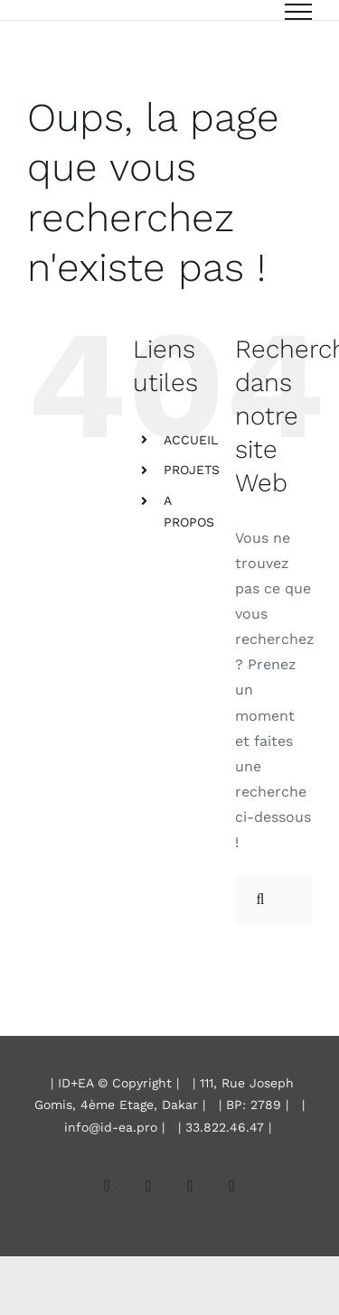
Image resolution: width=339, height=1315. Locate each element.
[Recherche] (260, 899)
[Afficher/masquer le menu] (298, 12)
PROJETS (192, 469)
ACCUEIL (191, 440)
